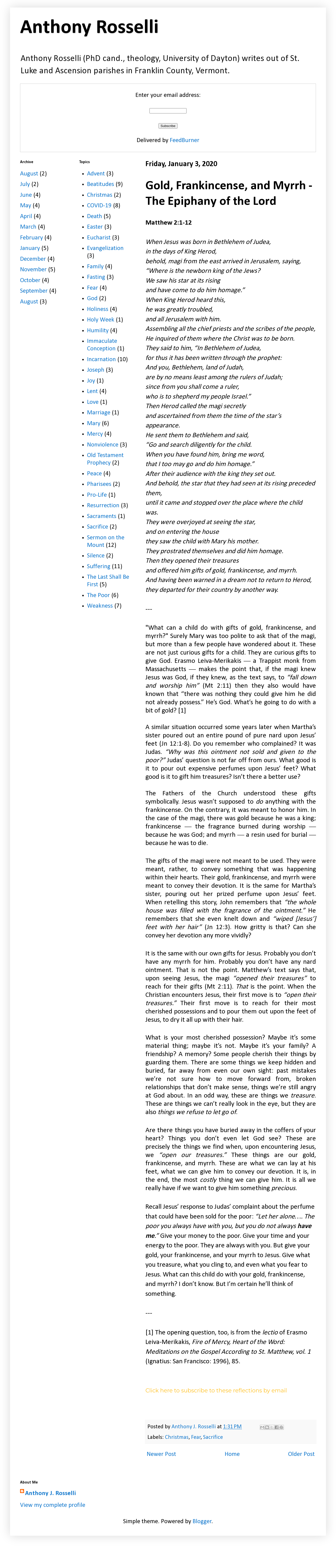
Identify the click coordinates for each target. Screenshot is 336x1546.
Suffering (98, 566)
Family (95, 267)
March (28, 227)
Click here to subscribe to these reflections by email (216, 1390)
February (31, 238)
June (26, 195)
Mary (93, 423)
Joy (91, 381)
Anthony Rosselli (89, 28)
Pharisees (99, 484)
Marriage (98, 413)
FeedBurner (184, 140)
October (30, 280)
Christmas (177, 1437)
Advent (96, 174)
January (30, 248)
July (25, 184)
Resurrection (103, 505)
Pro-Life (97, 495)
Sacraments (101, 516)
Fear (196, 1437)
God (92, 298)
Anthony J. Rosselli (50, 1493)
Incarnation (101, 359)
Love (93, 402)
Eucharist (99, 238)
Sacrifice (213, 1437)
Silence (96, 556)
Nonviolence (102, 445)
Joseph (95, 370)
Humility (98, 331)
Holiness (97, 309)
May (25, 206)
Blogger (202, 1521)
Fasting (96, 277)
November (33, 270)
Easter (95, 227)
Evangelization (105, 248)
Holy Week (100, 320)
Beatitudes (100, 184)
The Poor (98, 595)
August (29, 174)
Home (232, 1454)
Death (94, 216)
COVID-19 (99, 206)
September (34, 291)
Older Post (301, 1454)
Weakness (100, 606)
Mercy (95, 434)
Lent (92, 391)
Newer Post (161, 1454)
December (33, 259)
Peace (94, 474)
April (26, 216)
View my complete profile (52, 1505)
